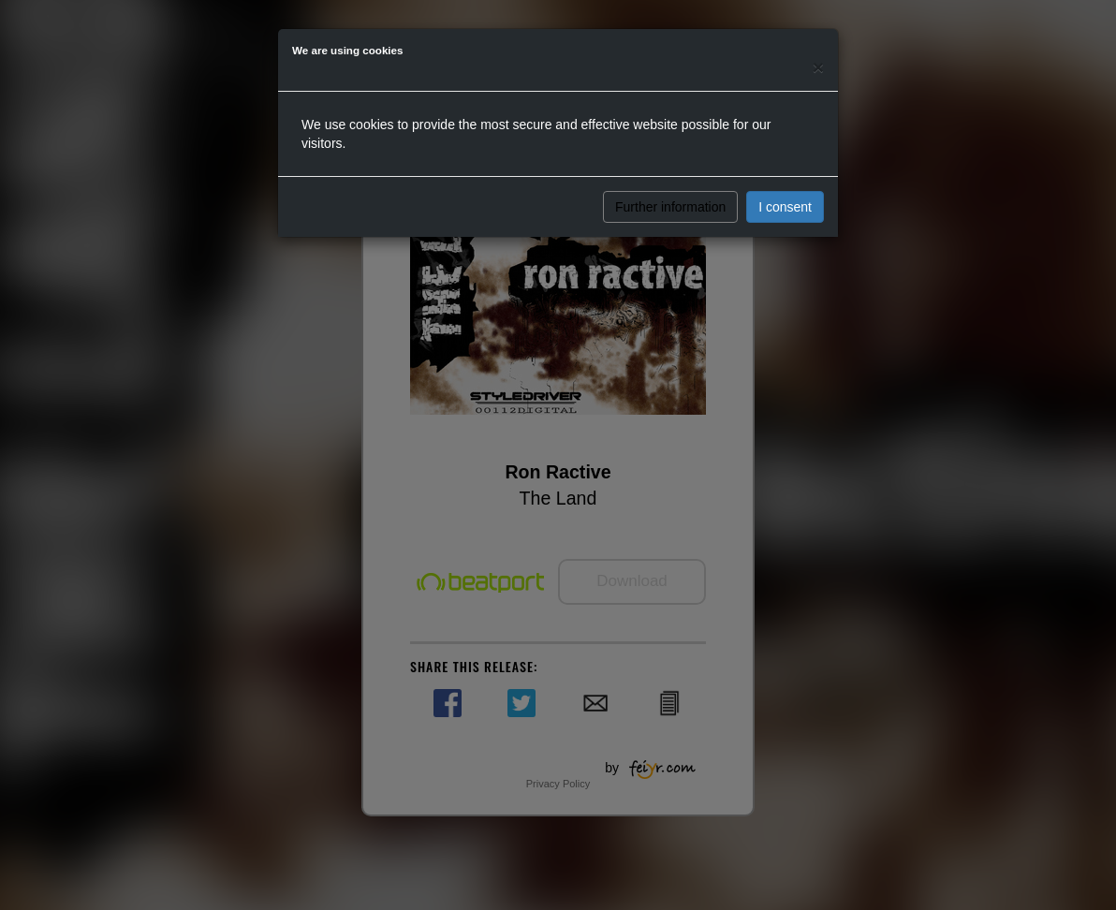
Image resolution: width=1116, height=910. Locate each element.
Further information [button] (670, 206)
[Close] (818, 67)
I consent (785, 206)
